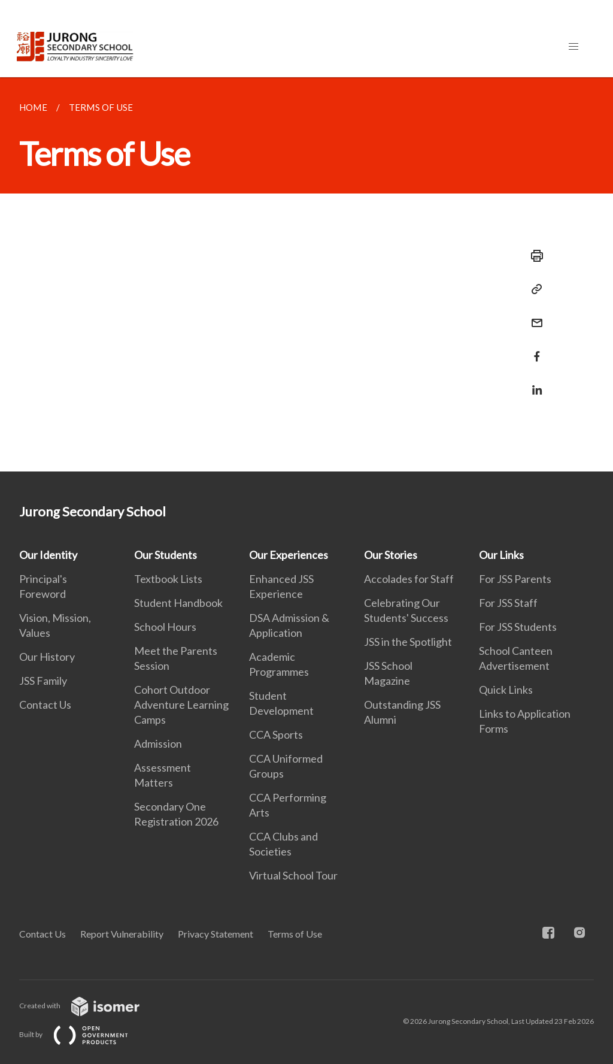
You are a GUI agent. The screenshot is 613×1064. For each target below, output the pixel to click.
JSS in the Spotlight (408, 641)
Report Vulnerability (121, 933)
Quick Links (506, 689)
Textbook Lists (168, 578)
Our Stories (390, 554)
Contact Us (45, 704)
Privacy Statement (215, 933)
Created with (89, 1005)
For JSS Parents (515, 578)
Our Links (501, 554)
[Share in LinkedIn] (533, 382)
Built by (83, 1034)
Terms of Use (295, 933)
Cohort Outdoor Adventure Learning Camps (181, 704)
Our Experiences (288, 554)
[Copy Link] (533, 289)
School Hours (165, 626)
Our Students (165, 554)
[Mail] (533, 315)
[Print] (533, 255)
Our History (47, 656)
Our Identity (48, 554)
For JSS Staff (508, 602)
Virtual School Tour (293, 875)
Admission (158, 743)
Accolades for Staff (409, 578)
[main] (306, 274)
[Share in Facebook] (533, 349)
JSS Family (43, 680)
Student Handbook (178, 602)
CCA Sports (276, 734)
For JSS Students (518, 626)
